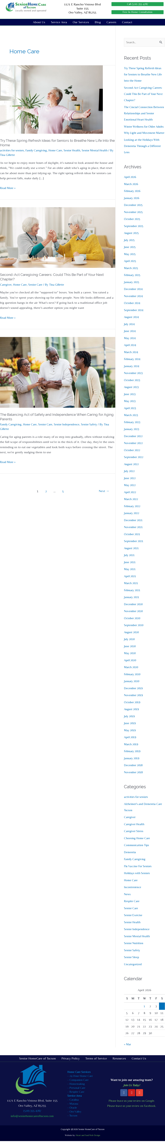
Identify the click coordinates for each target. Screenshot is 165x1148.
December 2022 (134, 443)
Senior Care (37, 285)
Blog (98, 22)
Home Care (59, 151)
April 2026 (130, 184)
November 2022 (134, 450)
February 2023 (133, 429)
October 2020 (133, 625)
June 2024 (130, 338)
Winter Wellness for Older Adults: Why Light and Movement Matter (141, 133)
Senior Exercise (134, 922)
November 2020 (134, 618)
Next (103, 491)
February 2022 (133, 513)
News (127, 901)
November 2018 (134, 779)
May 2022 (130, 492)
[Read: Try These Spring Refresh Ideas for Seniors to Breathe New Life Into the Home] (51, 99)
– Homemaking (76, 1090)
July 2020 (130, 646)
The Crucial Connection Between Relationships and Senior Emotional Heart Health (144, 114)
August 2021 (132, 555)
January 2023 (132, 436)
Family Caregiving (39, 151)
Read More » (8, 188)
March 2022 (131, 506)
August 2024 (132, 324)
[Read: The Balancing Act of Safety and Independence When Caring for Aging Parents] (57, 372)
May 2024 (130, 345)
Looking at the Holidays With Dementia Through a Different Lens (143, 153)
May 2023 (130, 408)
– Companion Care (78, 1086)
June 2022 (130, 485)
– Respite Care (75, 1098)
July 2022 (130, 478)
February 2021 (133, 597)
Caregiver (6, 285)
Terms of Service (96, 1065)
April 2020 (130, 667)
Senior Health (78, 151)
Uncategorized (133, 971)
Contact (127, 22)
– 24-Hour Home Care (80, 1082)
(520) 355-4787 (32, 1117)
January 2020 (132, 688)
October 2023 (133, 387)
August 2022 (132, 471)
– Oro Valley (74, 1118)
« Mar (127, 1051)
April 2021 (130, 583)
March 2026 (131, 191)
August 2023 (132, 394)
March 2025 (131, 275)
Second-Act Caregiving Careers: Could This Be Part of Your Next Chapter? (143, 95)
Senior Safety (96, 425)
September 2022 (134, 464)
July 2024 (130, 331)
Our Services (81, 22)
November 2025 (134, 219)
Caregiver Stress (134, 838)
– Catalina (73, 1106)
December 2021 (134, 527)
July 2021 (130, 562)
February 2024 (133, 366)
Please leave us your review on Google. (131, 1107)
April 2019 (130, 744)
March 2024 (131, 359)
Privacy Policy (70, 1065)
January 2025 (132, 289)
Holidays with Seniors (138, 880)
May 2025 (130, 261)
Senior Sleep (132, 964)
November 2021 (134, 534)
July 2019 (130, 723)
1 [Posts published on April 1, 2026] (144, 1013)
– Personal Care (76, 1094)
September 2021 (134, 548)
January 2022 (132, 520)
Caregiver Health (135, 831)
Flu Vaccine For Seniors (139, 873)
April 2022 (130, 499)
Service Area (59, 22)
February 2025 (133, 282)
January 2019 (132, 765)
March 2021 (131, 590)
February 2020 (133, 681)
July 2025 (130, 247)
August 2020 (132, 639)
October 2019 (133, 709)
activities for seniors (13, 151)
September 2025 (134, 233)
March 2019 (131, 751)
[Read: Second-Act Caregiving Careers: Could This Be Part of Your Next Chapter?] (57, 237)
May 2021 (130, 576)
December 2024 (134, 296)
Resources (119, 1065)
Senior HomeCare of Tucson (37, 1065)
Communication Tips (137, 852)
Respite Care (132, 908)
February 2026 (133, 198)
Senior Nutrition (134, 950)
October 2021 (133, 541)
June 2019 (130, 730)
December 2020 (134, 611)
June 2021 (130, 569)
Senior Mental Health (138, 943)
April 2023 (130, 415)
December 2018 (134, 772)
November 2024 (134, 303)
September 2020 (134, 632)
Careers (111, 22)
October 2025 (133, 226)
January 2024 (132, 373)
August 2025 (132, 240)
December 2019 (134, 695)
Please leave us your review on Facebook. (132, 1112)
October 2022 (133, 457)
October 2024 (133, 310)
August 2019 (132, 716)
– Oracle (72, 1114)
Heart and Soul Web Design (88, 1142)
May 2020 (130, 660)
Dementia (130, 859)
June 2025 (130, 254)
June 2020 (130, 653)
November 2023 (134, 380)
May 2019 (130, 737)
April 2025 (130, 268)
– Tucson (72, 1122)
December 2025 (134, 212)
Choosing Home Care (138, 845)
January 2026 (132, 205)
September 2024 (134, 317)
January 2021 (132, 604)
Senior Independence (72, 425)
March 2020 (131, 674)
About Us (39, 22)
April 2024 (130, 352)
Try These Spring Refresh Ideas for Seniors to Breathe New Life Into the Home (144, 75)
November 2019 (134, 702)
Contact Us (139, 1065)
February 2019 (133, 758)
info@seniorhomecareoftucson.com (32, 1123)
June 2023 (130, 401)
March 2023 (131, 422)
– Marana (72, 1110)
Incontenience (133, 894)
